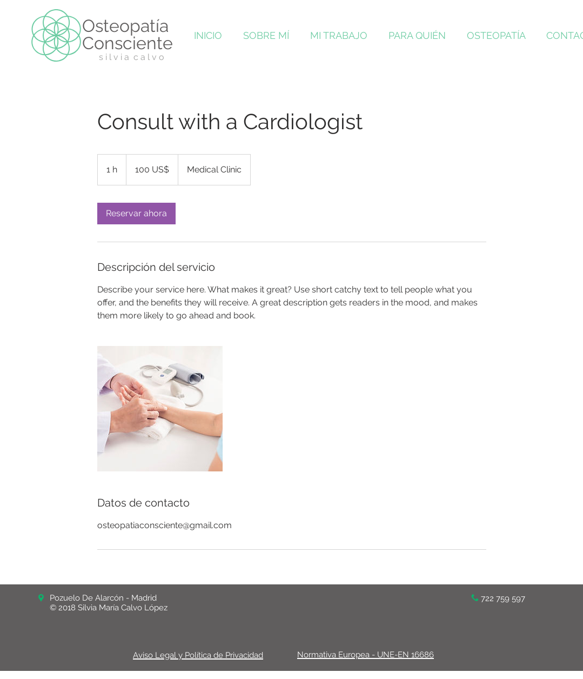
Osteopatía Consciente (127, 34)
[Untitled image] (160, 408)
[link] (136, 213)
